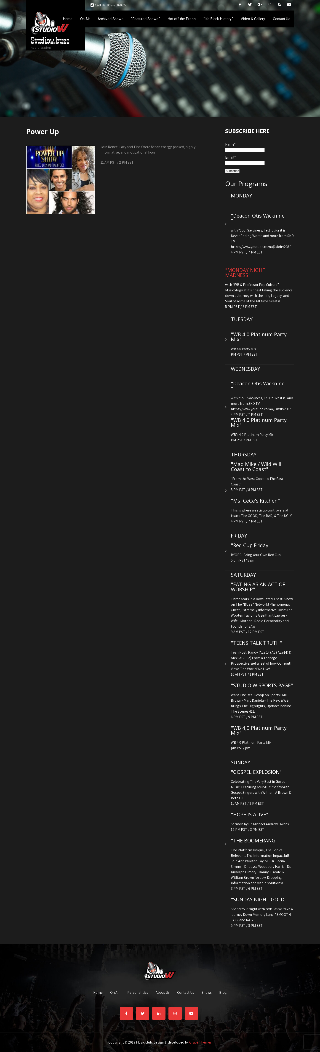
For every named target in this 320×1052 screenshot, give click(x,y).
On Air (85, 19)
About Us (163, 992)
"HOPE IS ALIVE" (249, 814)
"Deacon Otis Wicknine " (258, 218)
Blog (223, 992)
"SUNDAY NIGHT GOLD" (259, 899)
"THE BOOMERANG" (254, 840)
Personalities (137, 992)
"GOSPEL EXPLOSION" (256, 771)
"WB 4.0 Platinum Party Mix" (259, 337)
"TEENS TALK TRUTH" (256, 642)
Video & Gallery (253, 19)
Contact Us (281, 19)
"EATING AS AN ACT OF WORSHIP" (258, 587)
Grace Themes (200, 1042)
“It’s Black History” (218, 19)
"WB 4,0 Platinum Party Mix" (259, 730)
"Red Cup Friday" (251, 545)
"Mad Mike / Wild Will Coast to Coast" (256, 466)
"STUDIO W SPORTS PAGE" (262, 685)
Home (67, 19)
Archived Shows (110, 19)
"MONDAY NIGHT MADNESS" (245, 272)
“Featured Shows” (145, 19)
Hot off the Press (182, 19)
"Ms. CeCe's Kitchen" (255, 500)
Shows (207, 992)
